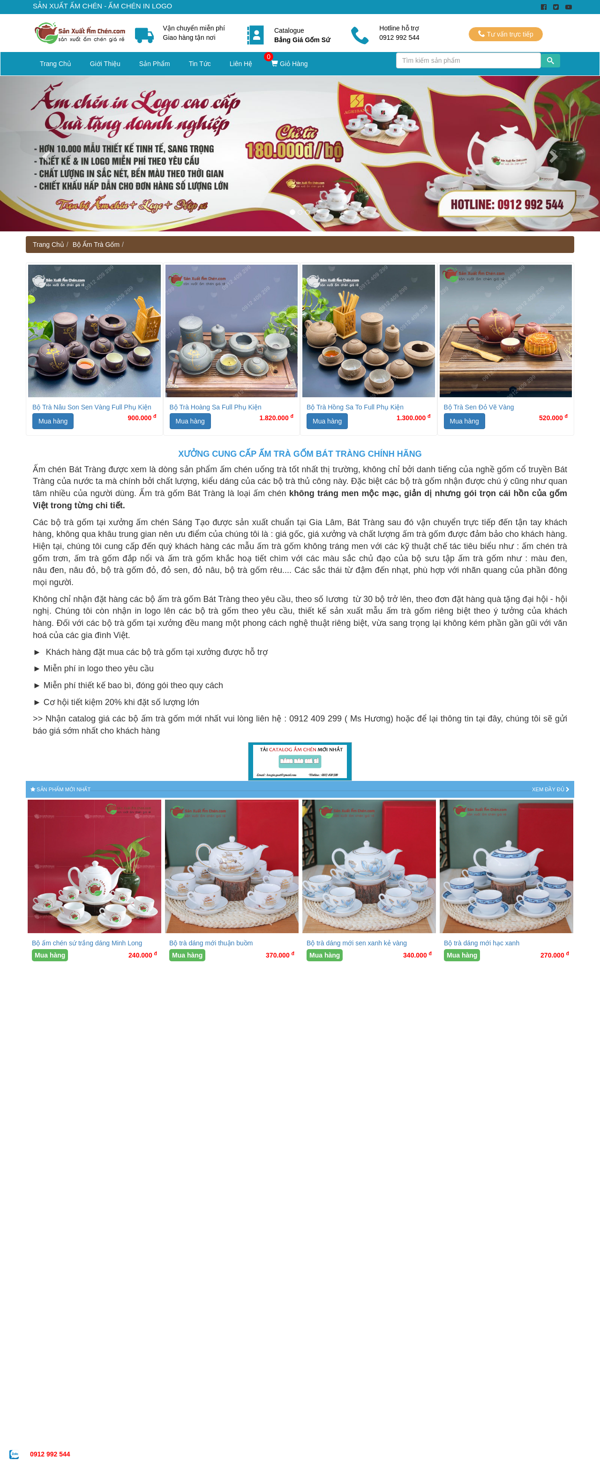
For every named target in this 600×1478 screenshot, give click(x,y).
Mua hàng (53, 421)
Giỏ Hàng (289, 63)
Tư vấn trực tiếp (505, 34)
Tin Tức (200, 63)
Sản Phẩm (154, 63)
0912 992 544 (50, 1454)
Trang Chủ (55, 63)
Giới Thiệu (105, 63)
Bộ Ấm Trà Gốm (96, 244)
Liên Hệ (241, 63)
